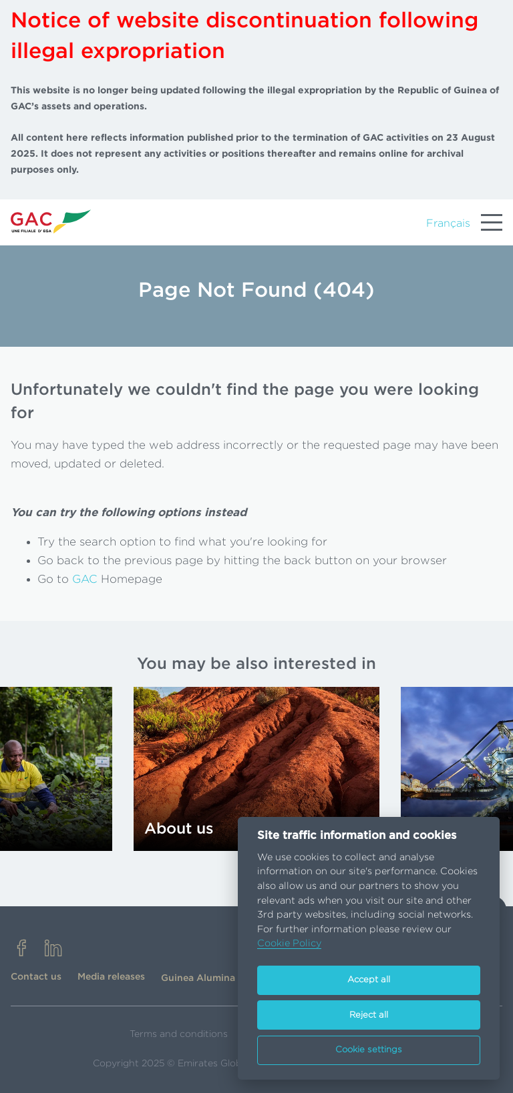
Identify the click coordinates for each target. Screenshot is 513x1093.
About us (179, 829)
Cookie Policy (289, 943)
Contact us (36, 977)
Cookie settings (368, 1050)
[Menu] (491, 222)
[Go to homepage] (51, 221)
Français (448, 223)
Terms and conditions (179, 1034)
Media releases (111, 977)
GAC (85, 579)
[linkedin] (53, 949)
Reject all (368, 1015)
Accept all (368, 980)
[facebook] (21, 949)
